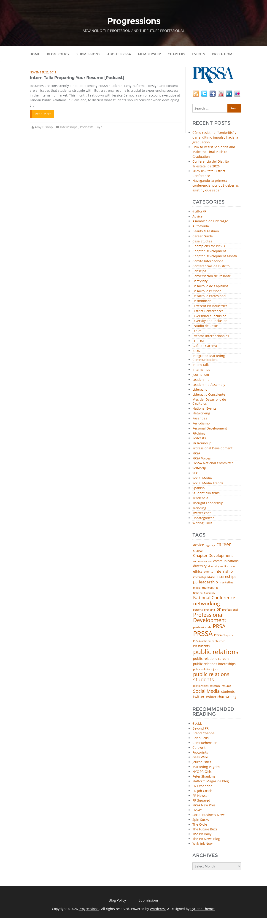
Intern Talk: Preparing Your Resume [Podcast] (77, 77)
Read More (43, 114)
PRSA (196, 453)
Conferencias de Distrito (210, 266)
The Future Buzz (204, 829)
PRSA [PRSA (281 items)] (219, 626)
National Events (204, 409)
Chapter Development (209, 251)
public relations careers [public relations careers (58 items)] (211, 658)
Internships (69, 127)
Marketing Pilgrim (206, 767)
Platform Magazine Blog (210, 781)
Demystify (200, 281)
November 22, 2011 (43, 72)
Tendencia (200, 498)
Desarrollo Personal (207, 291)
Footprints (200, 752)
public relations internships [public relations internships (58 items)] (214, 664)
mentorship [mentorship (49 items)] (210, 587)
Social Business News (208, 815)
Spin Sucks (200, 819)
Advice (197, 216)
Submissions (88, 54)
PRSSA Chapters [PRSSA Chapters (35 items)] (223, 635)
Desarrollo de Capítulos (210, 286)
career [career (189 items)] (223, 544)
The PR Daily (201, 834)
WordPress (158, 909)
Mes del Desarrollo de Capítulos (209, 401)
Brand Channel (204, 733)
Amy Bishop (44, 127)
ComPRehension (204, 743)
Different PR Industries (209, 306)
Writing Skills (202, 523)
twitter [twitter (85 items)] (199, 697)
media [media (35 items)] (196, 588)
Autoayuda (200, 226)
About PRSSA (119, 54)
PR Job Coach (202, 791)
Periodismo (201, 423)
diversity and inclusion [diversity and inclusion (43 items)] (222, 566)
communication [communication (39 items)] (202, 561)
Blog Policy (58, 54)
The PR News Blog (206, 839)
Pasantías (199, 418)
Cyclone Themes (202, 909)
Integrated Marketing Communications (208, 358)
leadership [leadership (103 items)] (208, 582)
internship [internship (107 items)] (224, 571)
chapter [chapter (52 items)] (198, 550)
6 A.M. (197, 723)
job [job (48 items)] (195, 582)
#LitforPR (199, 211)
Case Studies (202, 241)
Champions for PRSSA (209, 246)
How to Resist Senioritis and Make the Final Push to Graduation (213, 152)
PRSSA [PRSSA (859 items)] (203, 633)
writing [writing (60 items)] (231, 696)
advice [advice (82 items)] (198, 545)
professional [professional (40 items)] (230, 609)
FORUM (198, 341)
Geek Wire (200, 757)
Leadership (201, 380)
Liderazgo (199, 390)
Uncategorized (203, 518)
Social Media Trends (207, 483)
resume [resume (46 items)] (226, 685)
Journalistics (201, 762)
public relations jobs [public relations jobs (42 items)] (205, 669)
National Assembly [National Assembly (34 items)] (204, 593)
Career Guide (202, 236)
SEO (195, 473)
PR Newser (200, 795)
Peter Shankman (205, 776)
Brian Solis (200, 738)
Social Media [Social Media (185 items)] (206, 691)
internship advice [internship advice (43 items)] (204, 577)
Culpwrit (198, 747)
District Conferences (208, 311)
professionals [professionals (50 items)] (202, 627)
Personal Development (209, 428)
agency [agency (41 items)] (210, 545)
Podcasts (87, 127)
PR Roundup (201, 443)
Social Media (202, 478)
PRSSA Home (223, 54)
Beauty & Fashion (205, 231)
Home (35, 54)
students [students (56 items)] (228, 691)
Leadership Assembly (208, 385)
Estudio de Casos (205, 326)
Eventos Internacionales (210, 336)
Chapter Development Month (214, 256)
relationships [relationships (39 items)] (200, 685)
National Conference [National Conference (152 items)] (214, 597)
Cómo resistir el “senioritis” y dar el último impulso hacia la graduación (215, 137)
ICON (196, 351)
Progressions (89, 909)
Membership (149, 54)
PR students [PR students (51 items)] (201, 645)
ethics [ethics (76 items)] (197, 571)
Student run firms (206, 493)
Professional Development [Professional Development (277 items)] (209, 617)
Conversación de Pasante (211, 276)
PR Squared (201, 800)
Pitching (198, 433)
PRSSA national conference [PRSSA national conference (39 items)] (209, 641)
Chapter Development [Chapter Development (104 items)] (213, 555)
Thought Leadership (207, 503)
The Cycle (199, 824)
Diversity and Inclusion (209, 321)
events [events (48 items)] (208, 571)
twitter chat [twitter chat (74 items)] (215, 696)
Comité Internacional (208, 261)
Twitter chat (201, 513)
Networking (201, 413)
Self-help (199, 468)
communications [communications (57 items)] (226, 561)
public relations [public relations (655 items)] (215, 652)
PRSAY (197, 810)
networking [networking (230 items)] (206, 603)
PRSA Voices (201, 458)
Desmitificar (201, 301)
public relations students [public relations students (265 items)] (211, 677)
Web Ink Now (202, 843)
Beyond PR (200, 728)
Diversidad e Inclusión (209, 316)
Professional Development (212, 448)
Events (198, 54)
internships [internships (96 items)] (226, 577)
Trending (199, 508)
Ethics (197, 331)
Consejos (199, 271)
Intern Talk (200, 365)
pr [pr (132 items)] (218, 609)
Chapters (176, 54)
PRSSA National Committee (213, 463)
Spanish (198, 488)
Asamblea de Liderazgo (210, 221)
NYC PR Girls (202, 771)
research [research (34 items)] (215, 686)
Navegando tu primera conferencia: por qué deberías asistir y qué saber (215, 185)
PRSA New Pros (204, 805)
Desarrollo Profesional (209, 296)
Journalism (200, 375)
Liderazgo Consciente (208, 395)
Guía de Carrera (204, 346)
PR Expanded (202, 786)
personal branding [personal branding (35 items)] (204, 610)
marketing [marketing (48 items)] (226, 582)
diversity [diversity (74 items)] (200, 566)
